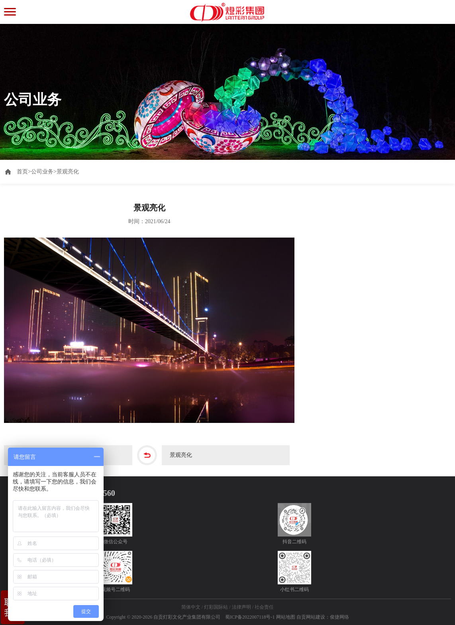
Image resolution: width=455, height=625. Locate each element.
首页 (24, 172)
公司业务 (42, 172)
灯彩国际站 (216, 607)
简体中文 (190, 607)
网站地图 (285, 617)
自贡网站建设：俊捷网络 (322, 617)
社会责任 (264, 607)
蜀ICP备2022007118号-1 (250, 617)
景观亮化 (68, 172)
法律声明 (241, 607)
